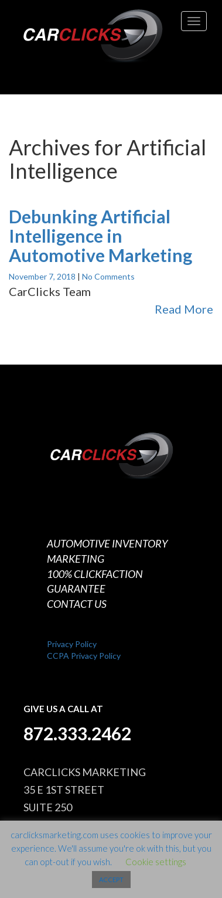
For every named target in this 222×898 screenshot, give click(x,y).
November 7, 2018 (43, 276)
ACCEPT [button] (111, 879)
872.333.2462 (77, 733)
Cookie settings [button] (155, 861)
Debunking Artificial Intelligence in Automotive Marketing (100, 236)
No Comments (108, 276)
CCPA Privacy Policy (84, 656)
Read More (184, 309)
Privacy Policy (72, 644)
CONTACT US (77, 603)
